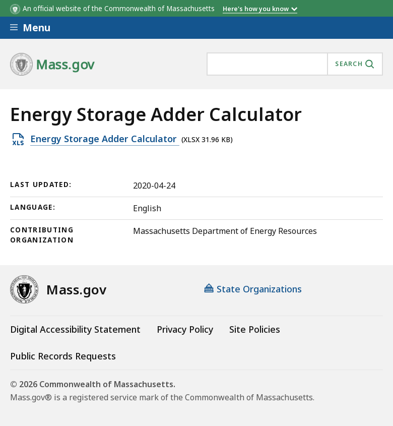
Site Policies (254, 329)
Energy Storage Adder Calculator (104, 139)
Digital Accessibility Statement (75, 329)
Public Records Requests (63, 356)
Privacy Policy (185, 329)
